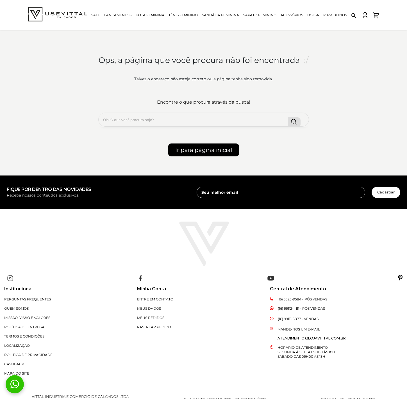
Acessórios (292, 15)
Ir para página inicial (203, 150)
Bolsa (313, 15)
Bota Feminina (150, 15)
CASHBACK (14, 364)
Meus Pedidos (150, 318)
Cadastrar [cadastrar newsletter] (386, 192)
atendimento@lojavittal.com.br (312, 338)
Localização (17, 345)
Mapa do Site (16, 373)
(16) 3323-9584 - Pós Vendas (302, 299)
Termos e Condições (24, 336)
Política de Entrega (24, 327)
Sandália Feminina (220, 15)
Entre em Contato (155, 299)
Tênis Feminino (183, 15)
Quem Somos (16, 308)
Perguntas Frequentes (27, 299)
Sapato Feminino (259, 15)
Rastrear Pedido (154, 327)
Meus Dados (149, 308)
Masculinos (335, 15)
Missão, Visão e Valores (27, 318)
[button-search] (294, 122)
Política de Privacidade (28, 355)
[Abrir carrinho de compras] (376, 15)
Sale (95, 15)
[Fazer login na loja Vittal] (365, 15)
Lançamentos (117, 15)
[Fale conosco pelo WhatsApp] (15, 384)
